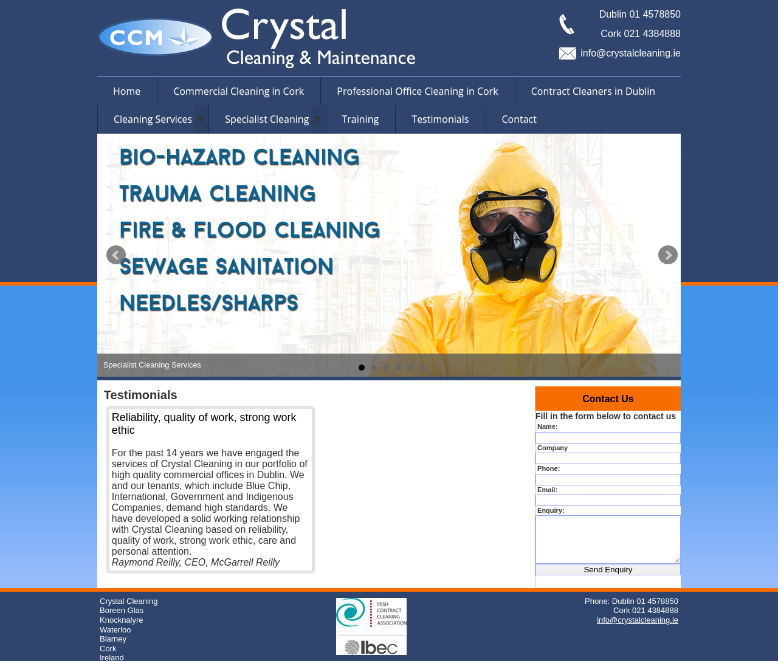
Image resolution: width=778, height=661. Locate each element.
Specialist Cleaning (267, 119)
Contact (519, 119)
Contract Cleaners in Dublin (593, 91)
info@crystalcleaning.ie (630, 53)
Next (668, 255)
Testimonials (440, 119)
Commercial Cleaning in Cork (238, 91)
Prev (116, 255)
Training (360, 119)
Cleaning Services (153, 119)
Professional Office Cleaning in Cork (417, 91)
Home (126, 91)
